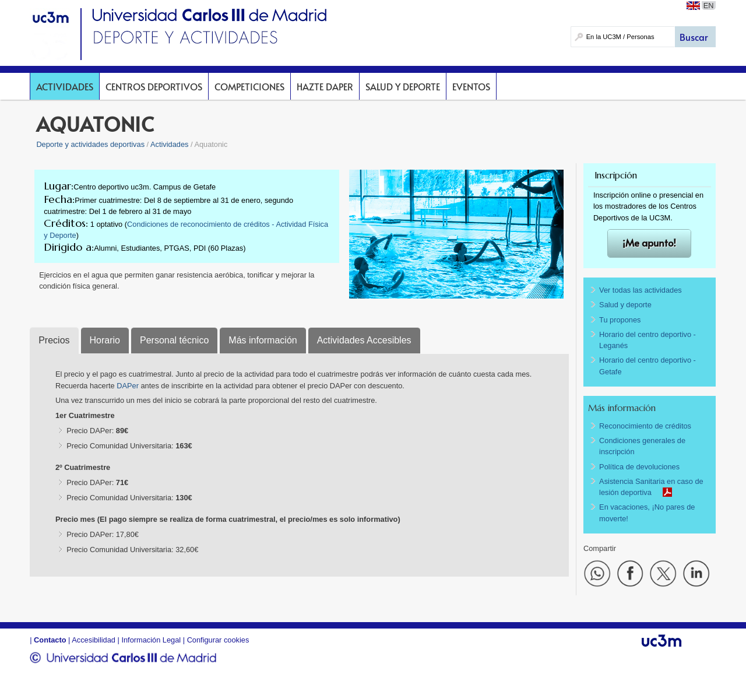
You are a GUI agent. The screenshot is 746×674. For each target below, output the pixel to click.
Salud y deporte (402, 86)
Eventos (471, 86)
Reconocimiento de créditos (645, 426)
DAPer (128, 385)
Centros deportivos (153, 86)
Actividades (64, 86)
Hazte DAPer (325, 86)
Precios (53, 340)
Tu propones (620, 319)
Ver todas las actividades (640, 290)
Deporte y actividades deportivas (90, 144)
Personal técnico (174, 340)
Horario (105, 340)
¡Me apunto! (649, 243)
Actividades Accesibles (364, 340)
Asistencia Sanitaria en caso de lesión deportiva (651, 487)
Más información (262, 340)
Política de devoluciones (639, 466)
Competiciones (249, 86)
